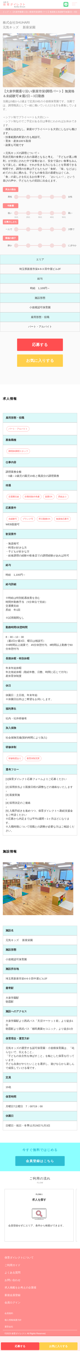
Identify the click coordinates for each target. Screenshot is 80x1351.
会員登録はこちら (40, 1161)
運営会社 (9, 1326)
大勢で (71, 229)
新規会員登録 (12, 1295)
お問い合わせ (12, 1280)
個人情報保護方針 (13, 1320)
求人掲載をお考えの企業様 (20, 1287)
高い (70, 213)
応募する (40, 344)
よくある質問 (12, 1272)
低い (10, 213)
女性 (70, 197)
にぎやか (72, 245)
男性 (10, 197)
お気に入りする (40, 360)
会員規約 (9, 1313)
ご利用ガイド (12, 1265)
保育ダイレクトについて (19, 1257)
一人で (9, 229)
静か (10, 245)
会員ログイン (12, 1302)
